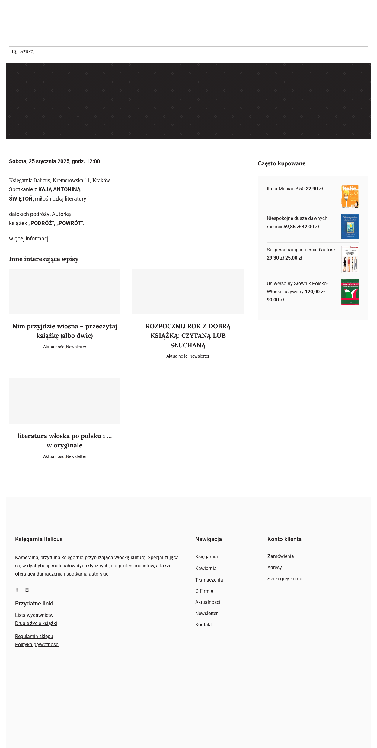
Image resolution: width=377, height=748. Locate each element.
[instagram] (27, 590)
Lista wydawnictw (34, 615)
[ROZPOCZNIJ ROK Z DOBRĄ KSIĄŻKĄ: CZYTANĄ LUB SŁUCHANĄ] (187, 291)
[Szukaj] (14, 51)
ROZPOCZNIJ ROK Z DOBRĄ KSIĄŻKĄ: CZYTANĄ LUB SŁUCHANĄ (188, 335)
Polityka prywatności (37, 644)
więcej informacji (29, 238)
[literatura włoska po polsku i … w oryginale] (64, 401)
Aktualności (54, 346)
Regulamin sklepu (34, 636)
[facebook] (17, 590)
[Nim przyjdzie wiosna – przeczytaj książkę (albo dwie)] (64, 291)
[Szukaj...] (188, 51)
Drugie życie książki (36, 623)
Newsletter (76, 346)
